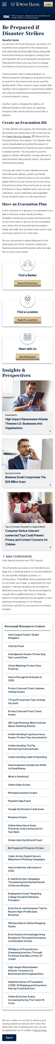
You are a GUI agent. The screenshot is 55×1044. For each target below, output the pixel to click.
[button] (4, 4)
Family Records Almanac (20, 136)
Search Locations (27, 320)
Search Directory (27, 283)
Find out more (40, 1030)
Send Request (27, 356)
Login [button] (48, 4)
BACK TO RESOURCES (17, 556)
